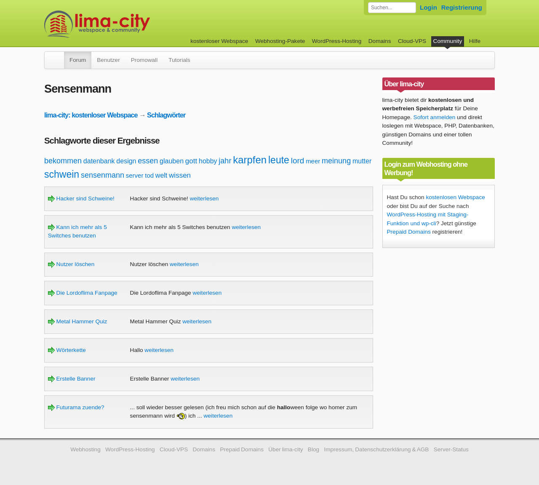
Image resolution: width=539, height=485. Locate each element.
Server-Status (451, 449)
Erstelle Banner (72, 379)
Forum (77, 60)
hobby (208, 161)
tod (149, 175)
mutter (361, 161)
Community (447, 41)
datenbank (99, 161)
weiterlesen (204, 198)
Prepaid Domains (409, 232)
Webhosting (85, 449)
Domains (379, 41)
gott (191, 161)
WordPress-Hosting (337, 41)
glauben (172, 161)
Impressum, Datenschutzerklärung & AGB (376, 449)
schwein (61, 174)
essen (148, 161)
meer (313, 161)
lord (297, 160)
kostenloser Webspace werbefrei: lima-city (128, 24)
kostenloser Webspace (219, 41)
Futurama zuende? (76, 407)
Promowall (144, 60)
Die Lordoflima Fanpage (82, 293)
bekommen (63, 161)
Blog (313, 449)
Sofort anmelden (435, 117)
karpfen (250, 159)
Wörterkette (67, 350)
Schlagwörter (166, 115)
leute (278, 160)
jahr (225, 161)
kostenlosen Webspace (455, 197)
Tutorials (179, 60)
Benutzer (108, 60)
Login (428, 7)
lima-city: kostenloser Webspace (91, 115)
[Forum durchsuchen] (392, 7)
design (126, 161)
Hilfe (474, 41)
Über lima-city (285, 449)
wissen (180, 175)
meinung (336, 161)
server (135, 175)
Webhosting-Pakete (280, 41)
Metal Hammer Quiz (77, 321)
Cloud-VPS (412, 41)
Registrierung (461, 7)
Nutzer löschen (71, 264)
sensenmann (102, 175)
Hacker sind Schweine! (81, 198)
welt (161, 175)
